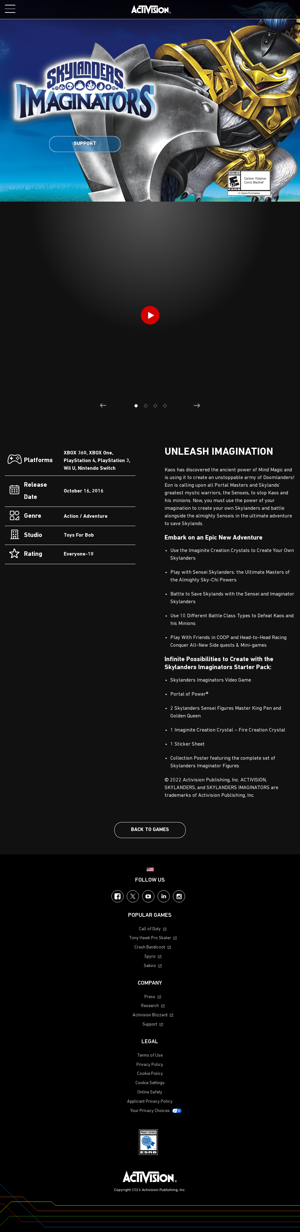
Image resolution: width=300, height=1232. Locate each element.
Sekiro (150, 966)
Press (149, 997)
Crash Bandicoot (149, 947)
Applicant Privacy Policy (150, 1101)
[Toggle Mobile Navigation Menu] (10, 9)
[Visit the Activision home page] (151, 9)
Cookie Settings (150, 1083)
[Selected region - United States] (150, 869)
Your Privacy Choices (150, 1110)
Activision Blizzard (150, 1015)
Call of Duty (150, 929)
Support (85, 143)
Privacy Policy (149, 1064)
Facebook (117, 896)
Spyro (150, 956)
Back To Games (150, 829)
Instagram (179, 896)
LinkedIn (164, 896)
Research (150, 1006)
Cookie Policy (150, 1073)
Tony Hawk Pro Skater (150, 938)
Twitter (133, 896)
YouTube (148, 896)
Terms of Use (150, 1055)
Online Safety (149, 1092)
